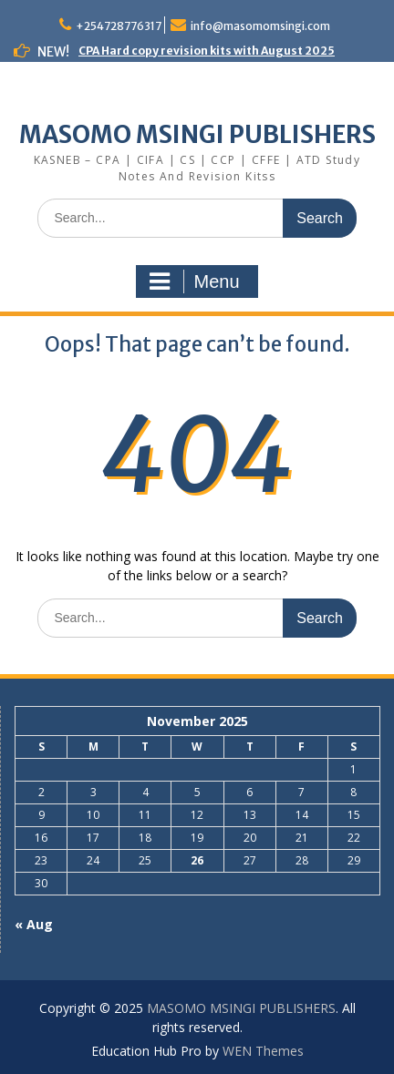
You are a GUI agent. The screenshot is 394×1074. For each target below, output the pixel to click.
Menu (194, 281)
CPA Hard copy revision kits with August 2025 (206, 50)
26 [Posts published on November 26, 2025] (197, 860)
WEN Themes (263, 1050)
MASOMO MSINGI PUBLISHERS (197, 134)
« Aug (34, 924)
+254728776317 (118, 26)
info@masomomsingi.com (260, 26)
